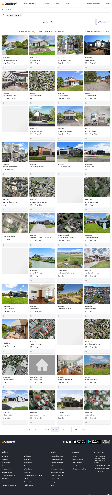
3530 (55, 423)
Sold (10, 10)
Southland (28, 475)
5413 (75, 423)
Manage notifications (78, 462)
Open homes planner (78, 459)
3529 (47, 423)
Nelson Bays (29, 459)
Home (5, 10)
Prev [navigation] (27, 423)
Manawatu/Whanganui (10, 478)
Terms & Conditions (84, 488)
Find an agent (55, 472)
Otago (27, 472)
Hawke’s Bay (7, 472)
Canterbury (28, 465)
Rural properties (56, 475)
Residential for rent (57, 452)
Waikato (5, 459)
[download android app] (92, 435)
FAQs (102, 488)
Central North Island (9, 469)
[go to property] (15, 52)
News (59, 3)
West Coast (28, 462)
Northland (6, 449)
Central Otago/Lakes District (34, 469)
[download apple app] (78, 435)
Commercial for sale (57, 462)
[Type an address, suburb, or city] (65, 15)
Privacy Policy (72, 488)
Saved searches (76, 456)
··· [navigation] (40, 423)
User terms (95, 488)
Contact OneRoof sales (99, 462)
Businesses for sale (57, 469)
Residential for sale (57, 449)
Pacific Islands (29, 478)
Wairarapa (28, 449)
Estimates (47, 3)
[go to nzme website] (105, 435)
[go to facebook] (65, 435)
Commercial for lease (57, 465)
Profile (74, 449)
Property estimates (57, 456)
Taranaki (5, 475)
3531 (62, 423)
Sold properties (55, 459)
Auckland (6, 452)
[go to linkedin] (69, 435)
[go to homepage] (10, 3)
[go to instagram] (62, 435)
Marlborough (29, 456)
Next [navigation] (84, 423)
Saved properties (77, 452)
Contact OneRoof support (100, 458)
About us (63, 488)
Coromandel (7, 462)
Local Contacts (97, 465)
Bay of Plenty (7, 456)
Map (104, 32)
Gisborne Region (8, 465)
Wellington (28, 452)
